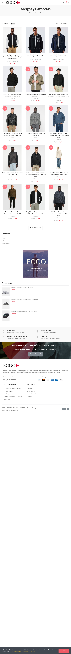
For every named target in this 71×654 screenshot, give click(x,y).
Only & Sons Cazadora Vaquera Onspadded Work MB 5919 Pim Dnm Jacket (58, 135)
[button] (65, 283)
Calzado (5, 241)
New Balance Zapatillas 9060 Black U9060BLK (24, 299)
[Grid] (11, 23)
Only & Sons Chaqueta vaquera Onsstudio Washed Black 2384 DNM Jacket (35, 174)
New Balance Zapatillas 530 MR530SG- (22, 287)
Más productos (35, 228)
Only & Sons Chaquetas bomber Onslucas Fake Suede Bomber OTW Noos (58, 96)
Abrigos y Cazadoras (12, 61)
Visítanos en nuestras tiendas (17, 336)
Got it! (64, 650)
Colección (12, 98)
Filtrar (4, 23)
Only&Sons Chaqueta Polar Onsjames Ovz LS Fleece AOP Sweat (58, 213)
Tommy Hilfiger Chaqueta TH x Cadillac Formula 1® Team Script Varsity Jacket (12, 56)
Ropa (4, 238)
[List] (14, 23)
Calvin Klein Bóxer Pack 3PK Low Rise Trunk (24, 311)
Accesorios (6, 243)
